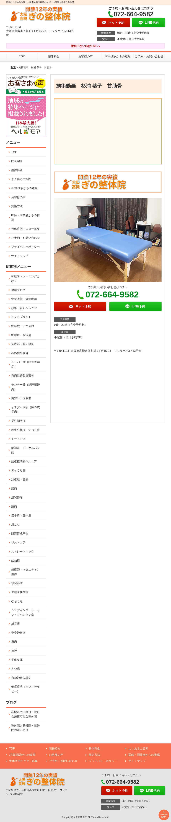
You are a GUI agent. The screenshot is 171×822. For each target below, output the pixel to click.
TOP (22, 56)
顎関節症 (17, 583)
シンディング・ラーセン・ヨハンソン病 (25, 612)
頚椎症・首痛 (19, 479)
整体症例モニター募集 (25, 228)
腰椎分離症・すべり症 (25, 429)
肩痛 (14, 641)
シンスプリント (21, 316)
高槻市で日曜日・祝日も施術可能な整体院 (25, 714)
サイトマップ (19, 255)
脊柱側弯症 (18, 420)
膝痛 (14, 506)
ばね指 (15, 560)
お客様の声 (85, 56)
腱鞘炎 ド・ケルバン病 (25, 450)
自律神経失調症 (21, 677)
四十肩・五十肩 (21, 515)
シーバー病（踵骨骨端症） (25, 364)
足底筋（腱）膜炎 (22, 344)
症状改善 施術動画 (24, 298)
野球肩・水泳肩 (21, 335)
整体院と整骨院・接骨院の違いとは (25, 728)
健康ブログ (18, 290)
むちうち (17, 601)
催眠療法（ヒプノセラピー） (25, 689)
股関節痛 (17, 497)
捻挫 (14, 650)
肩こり (15, 524)
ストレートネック (22, 551)
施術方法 (17, 206)
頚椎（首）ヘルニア (24, 308)
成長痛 (15, 623)
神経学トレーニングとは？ (25, 278)
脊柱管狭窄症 (19, 592)
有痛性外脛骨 (19, 353)
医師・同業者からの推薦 (25, 217)
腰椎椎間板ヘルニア (24, 461)
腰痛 (14, 488)
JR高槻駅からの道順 (117, 56)
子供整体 (17, 659)
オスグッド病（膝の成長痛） (25, 409)
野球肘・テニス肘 (22, 326)
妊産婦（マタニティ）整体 (25, 572)
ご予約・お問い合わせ (149, 56)
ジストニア (18, 542)
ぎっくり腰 (18, 470)
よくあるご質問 (21, 179)
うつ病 (15, 668)
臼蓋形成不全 (19, 533)
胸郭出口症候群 (21, 398)
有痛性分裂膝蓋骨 (22, 375)
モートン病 (18, 438)
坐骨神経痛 (18, 632)
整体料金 (53, 56)
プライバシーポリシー (25, 246)
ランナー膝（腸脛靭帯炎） (25, 387)
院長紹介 (17, 161)
